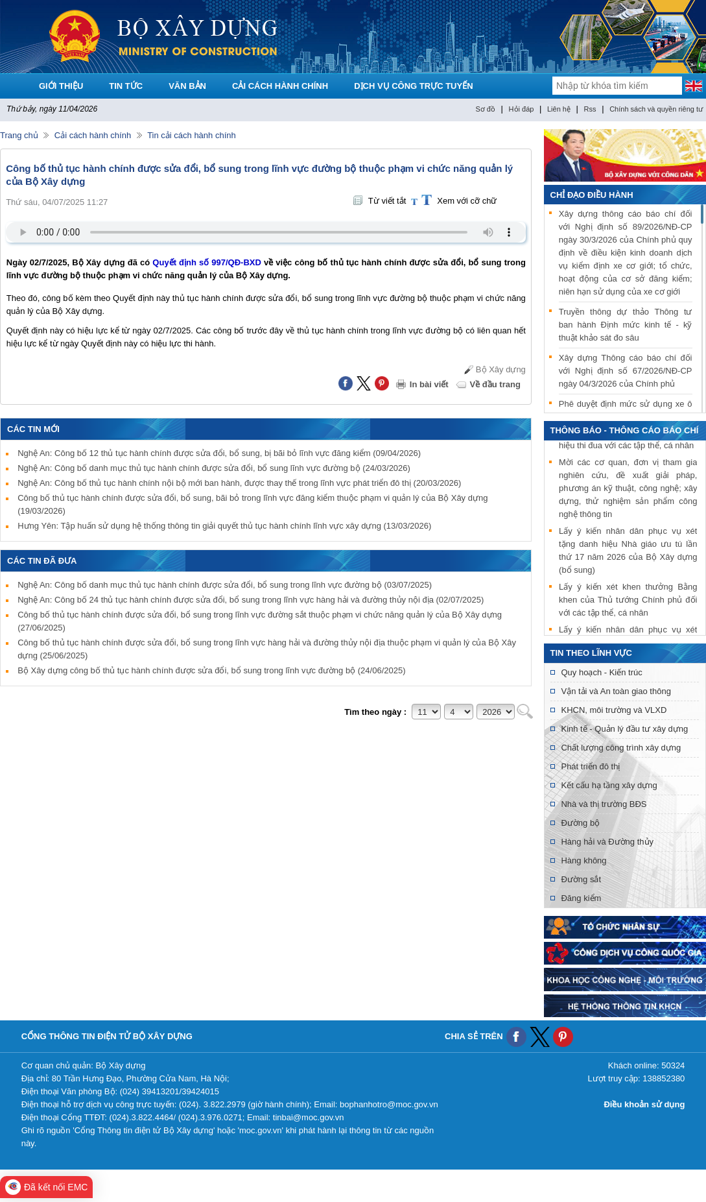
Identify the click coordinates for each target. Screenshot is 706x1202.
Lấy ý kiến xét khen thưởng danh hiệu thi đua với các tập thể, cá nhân (628, 440)
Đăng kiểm (581, 898)
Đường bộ (580, 823)
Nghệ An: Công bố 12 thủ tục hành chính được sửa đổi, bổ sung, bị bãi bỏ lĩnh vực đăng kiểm (219, 453)
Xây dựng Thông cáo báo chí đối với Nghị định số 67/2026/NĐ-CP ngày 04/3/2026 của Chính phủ (625, 371)
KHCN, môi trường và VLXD (613, 710)
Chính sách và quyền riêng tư (656, 109)
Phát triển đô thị (590, 766)
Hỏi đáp (521, 109)
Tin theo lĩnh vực (591, 653)
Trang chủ (19, 135)
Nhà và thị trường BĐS (603, 804)
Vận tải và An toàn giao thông (615, 691)
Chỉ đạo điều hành (591, 195)
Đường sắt (581, 879)
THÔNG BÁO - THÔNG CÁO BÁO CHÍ (624, 430)
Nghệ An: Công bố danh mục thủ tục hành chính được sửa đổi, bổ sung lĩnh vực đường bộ (214, 468)
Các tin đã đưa (42, 561)
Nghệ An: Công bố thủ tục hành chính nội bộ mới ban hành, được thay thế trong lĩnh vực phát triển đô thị (239, 483)
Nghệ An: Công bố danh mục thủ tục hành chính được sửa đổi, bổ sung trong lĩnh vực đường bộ (225, 585)
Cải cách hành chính (92, 135)
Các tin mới (33, 429)
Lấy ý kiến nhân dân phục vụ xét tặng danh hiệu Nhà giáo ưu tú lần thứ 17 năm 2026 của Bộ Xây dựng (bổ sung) (628, 552)
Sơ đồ (485, 109)
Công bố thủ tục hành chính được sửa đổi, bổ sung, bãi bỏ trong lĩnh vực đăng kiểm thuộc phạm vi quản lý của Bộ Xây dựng (253, 504)
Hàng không (583, 860)
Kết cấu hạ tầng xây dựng (609, 785)
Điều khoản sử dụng (644, 1104)
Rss (590, 109)
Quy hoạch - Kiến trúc (601, 672)
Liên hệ (559, 109)
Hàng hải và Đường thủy (607, 842)
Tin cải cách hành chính (191, 135)
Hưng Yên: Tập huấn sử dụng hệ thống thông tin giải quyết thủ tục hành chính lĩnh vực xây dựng (224, 526)
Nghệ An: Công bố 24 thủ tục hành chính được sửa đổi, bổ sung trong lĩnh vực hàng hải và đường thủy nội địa (251, 600)
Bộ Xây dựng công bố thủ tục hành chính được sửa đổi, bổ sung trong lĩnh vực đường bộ (211, 670)
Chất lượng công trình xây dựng (621, 747)
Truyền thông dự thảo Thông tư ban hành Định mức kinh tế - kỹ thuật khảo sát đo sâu (625, 325)
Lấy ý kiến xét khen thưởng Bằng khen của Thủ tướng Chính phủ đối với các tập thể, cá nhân (628, 601)
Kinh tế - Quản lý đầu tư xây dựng (624, 729)
